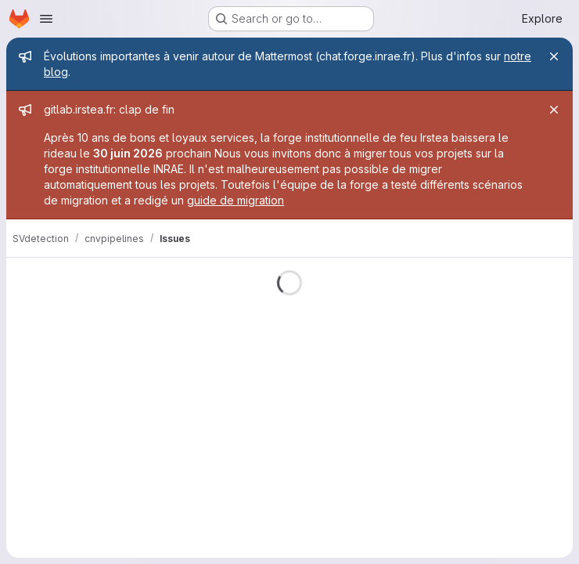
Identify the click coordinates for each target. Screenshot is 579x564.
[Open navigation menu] (46, 18)
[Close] (554, 56)
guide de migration (235, 200)
